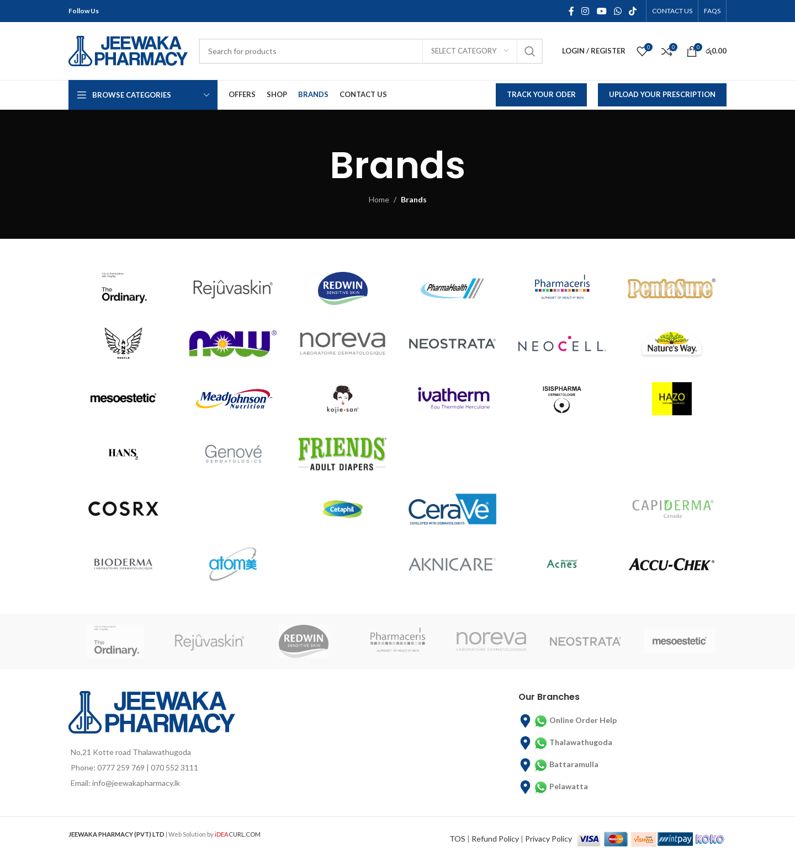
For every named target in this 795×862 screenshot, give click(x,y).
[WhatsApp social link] (617, 11)
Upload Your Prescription (662, 94)
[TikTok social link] (633, 11)
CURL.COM (238, 834)
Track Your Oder (541, 94)
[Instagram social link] (585, 11)
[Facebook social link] (571, 11)
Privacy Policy (548, 838)
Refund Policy (495, 838)
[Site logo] (128, 50)
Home (379, 199)
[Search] (371, 51)
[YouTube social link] (601, 11)
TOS (457, 838)
